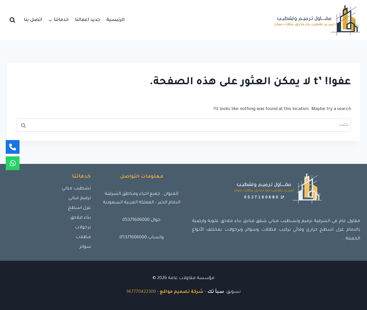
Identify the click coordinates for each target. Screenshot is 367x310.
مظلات (83, 237)
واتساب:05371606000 (142, 237)
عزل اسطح (79, 208)
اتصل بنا (33, 20)
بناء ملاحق (80, 217)
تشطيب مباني (76, 188)
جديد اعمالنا (87, 20)
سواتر (85, 247)
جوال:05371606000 (141, 220)
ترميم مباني (80, 198)
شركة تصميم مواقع (182, 292)
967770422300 (141, 292)
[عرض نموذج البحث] (12, 20)
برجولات (83, 227)
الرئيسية (115, 20)
